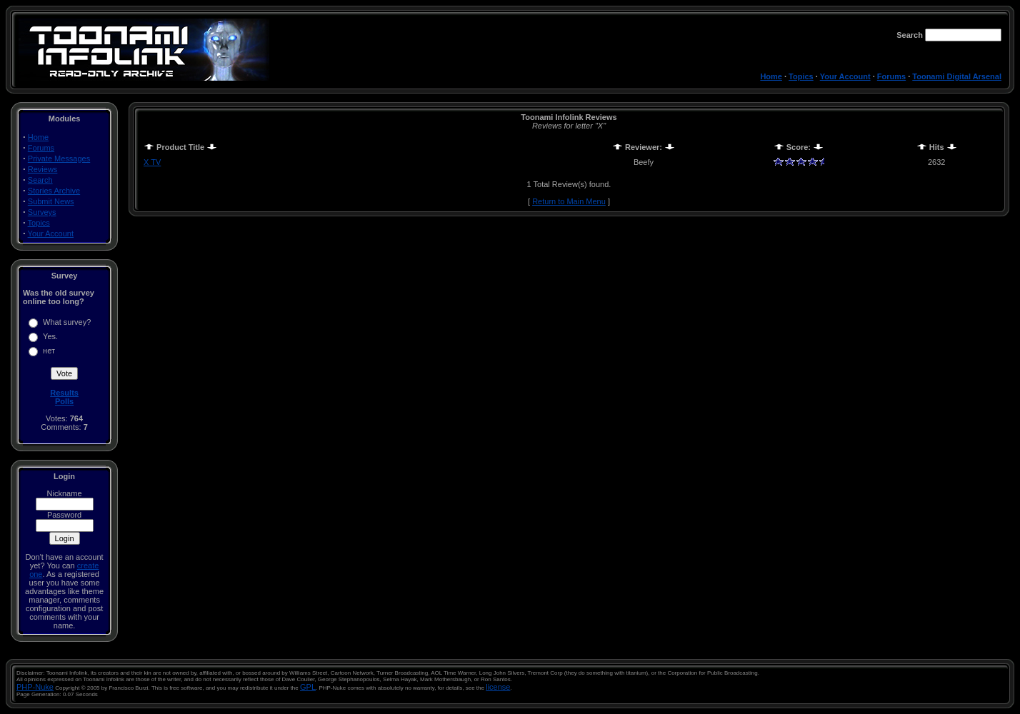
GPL (308, 687)
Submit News (51, 201)
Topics (801, 76)
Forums (891, 76)
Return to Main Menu (569, 201)
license (498, 687)
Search (40, 180)
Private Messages (59, 158)
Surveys (42, 212)
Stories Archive (54, 190)
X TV (152, 162)
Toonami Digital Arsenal (956, 76)
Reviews (43, 169)
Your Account (845, 76)
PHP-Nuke (35, 687)
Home (771, 76)
